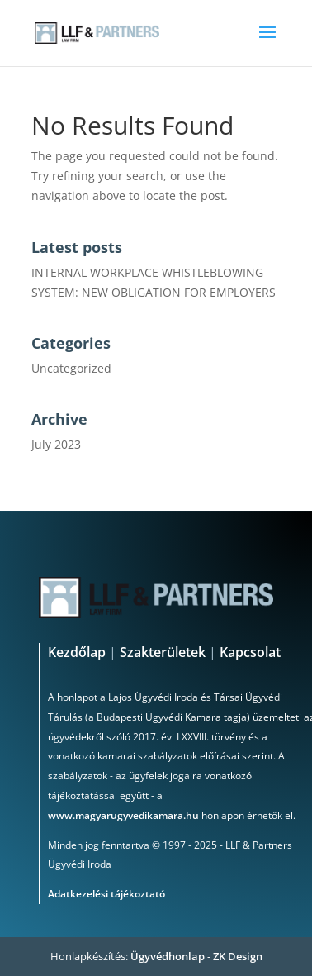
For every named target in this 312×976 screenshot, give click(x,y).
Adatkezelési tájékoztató (106, 894)
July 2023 (56, 444)
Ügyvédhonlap (167, 956)
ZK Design (237, 956)
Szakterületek (163, 652)
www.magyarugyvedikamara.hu (123, 815)
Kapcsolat (250, 652)
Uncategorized (71, 368)
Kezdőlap (78, 652)
